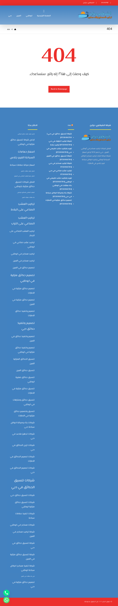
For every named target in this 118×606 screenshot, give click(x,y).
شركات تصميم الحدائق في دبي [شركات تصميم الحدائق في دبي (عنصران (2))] (22, 470)
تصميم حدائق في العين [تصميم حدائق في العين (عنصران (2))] (24, 267)
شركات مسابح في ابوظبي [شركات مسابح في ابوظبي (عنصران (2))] (22, 525)
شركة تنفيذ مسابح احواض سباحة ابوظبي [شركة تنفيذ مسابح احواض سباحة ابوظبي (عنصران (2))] (22, 568)
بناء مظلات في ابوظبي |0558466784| (62, 187)
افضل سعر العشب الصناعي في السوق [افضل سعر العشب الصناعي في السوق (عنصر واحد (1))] (24, 176)
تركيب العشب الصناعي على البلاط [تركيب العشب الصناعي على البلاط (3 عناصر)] (23, 207)
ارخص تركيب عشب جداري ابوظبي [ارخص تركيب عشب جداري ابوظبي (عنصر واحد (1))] (26, 134)
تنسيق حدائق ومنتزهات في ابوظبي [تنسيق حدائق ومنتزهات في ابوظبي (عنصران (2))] (24, 402)
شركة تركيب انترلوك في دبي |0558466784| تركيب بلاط (60, 143)
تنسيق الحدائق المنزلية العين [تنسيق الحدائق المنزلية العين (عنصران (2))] (24, 361)
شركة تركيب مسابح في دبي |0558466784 (60, 165)
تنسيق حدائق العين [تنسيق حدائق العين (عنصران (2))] (25, 370)
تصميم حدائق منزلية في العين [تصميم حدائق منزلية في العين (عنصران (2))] (23, 302)
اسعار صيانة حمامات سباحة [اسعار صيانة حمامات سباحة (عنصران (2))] (22, 165)
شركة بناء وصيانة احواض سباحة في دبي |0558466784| (59, 195)
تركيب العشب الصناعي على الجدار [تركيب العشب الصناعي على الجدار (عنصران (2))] (22, 233)
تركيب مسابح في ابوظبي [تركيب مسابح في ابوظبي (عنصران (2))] (23, 254)
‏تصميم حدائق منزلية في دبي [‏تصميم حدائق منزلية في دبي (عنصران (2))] (23, 584)
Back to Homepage (59, 89)
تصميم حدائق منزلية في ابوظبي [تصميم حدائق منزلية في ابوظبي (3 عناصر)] (22, 278)
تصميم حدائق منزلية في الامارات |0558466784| (59, 202)
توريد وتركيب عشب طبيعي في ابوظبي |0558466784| (59, 180)
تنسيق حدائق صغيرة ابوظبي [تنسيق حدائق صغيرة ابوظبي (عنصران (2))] (25, 379)
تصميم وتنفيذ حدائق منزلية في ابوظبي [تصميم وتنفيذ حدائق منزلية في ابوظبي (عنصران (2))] (25, 350)
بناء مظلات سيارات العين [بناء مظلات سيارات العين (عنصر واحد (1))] (28, 197)
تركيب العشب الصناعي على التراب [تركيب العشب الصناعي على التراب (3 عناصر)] (23, 221)
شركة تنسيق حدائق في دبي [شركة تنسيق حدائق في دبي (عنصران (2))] (23, 545)
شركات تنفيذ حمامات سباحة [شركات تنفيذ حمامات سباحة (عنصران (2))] (25, 516)
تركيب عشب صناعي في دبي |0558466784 (60, 172)
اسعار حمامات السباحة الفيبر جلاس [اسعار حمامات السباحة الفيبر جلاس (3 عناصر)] (22, 155)
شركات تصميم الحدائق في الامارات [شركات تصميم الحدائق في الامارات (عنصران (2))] (22, 459)
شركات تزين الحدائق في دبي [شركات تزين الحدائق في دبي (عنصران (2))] (23, 447)
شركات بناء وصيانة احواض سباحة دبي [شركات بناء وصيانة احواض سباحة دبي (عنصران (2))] (23, 425)
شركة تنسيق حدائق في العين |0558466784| (59, 158)
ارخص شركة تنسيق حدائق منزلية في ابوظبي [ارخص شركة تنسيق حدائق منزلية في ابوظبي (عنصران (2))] (22, 142)
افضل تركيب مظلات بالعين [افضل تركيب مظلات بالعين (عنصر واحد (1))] (28, 171)
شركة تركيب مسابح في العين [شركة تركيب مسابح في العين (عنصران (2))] (24, 534)
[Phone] (6, 593)
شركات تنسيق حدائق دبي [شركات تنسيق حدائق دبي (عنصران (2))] (22, 495)
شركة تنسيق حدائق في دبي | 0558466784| (59, 135)
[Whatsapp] (6, 600)
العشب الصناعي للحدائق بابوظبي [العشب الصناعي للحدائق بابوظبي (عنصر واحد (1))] (26, 192)
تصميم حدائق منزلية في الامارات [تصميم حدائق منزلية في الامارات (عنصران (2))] (23, 291)
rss (69, 125)
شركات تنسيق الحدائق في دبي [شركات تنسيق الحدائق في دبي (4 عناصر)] (23, 484)
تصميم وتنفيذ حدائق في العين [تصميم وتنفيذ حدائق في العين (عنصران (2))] (23, 339)
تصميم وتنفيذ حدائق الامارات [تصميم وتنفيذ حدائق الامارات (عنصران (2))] (25, 313)
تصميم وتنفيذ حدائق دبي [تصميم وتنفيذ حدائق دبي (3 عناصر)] (26, 326)
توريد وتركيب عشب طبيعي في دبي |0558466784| (59, 150)
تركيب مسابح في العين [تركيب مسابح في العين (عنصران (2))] (24, 261)
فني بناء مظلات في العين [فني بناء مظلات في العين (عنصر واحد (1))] (28, 576)
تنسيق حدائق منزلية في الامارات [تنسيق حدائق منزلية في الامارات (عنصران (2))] (23, 391)
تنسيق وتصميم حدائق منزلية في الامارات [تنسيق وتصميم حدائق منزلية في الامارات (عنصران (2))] (24, 413)
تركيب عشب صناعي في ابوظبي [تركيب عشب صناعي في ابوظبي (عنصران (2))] (24, 245)
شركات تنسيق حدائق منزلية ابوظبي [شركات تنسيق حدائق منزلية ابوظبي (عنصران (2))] (25, 504)
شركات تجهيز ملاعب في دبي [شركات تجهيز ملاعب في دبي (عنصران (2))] (23, 436)
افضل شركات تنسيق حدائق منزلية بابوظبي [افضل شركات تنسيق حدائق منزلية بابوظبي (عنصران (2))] (24, 184)
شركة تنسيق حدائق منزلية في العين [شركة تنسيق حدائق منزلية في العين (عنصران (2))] (22, 557)
